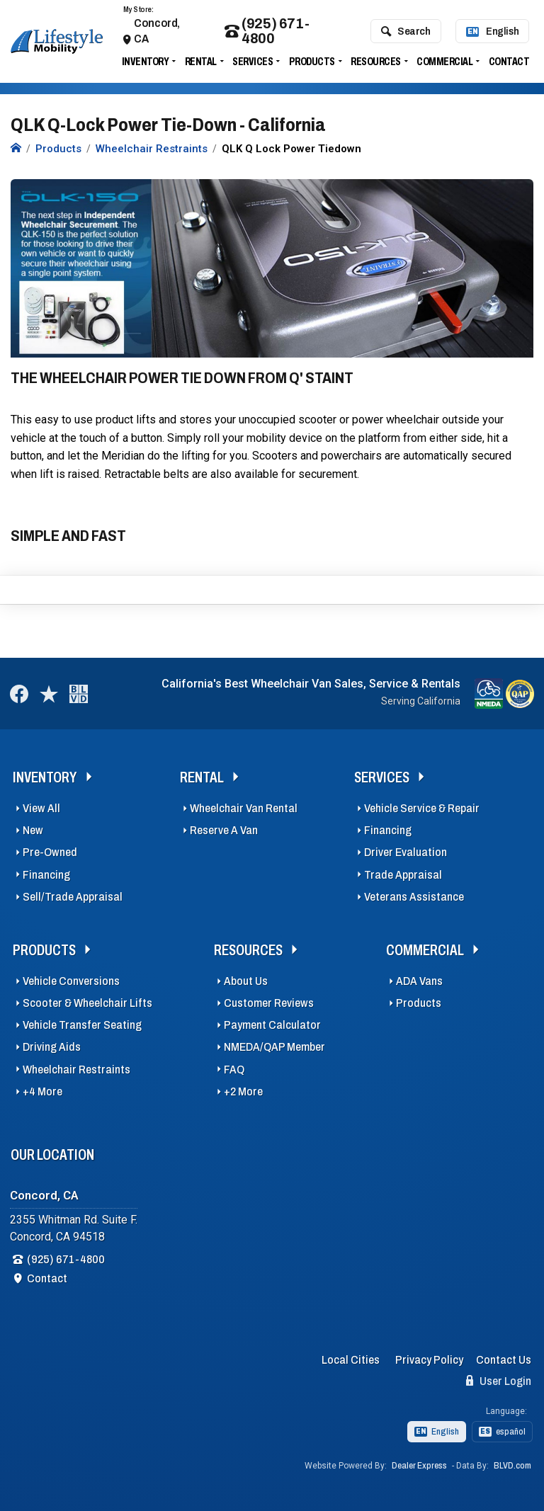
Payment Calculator (272, 1025)
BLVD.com (512, 1466)
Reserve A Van (224, 830)
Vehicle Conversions (71, 981)
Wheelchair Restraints (76, 1070)
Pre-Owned (50, 852)
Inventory (145, 61)
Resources (376, 61)
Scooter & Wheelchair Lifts (87, 1003)
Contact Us (503, 1360)
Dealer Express (419, 1466)
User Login (498, 1380)
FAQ (234, 1070)
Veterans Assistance (414, 897)
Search (405, 31)
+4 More (42, 1091)
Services (252, 61)
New (33, 830)
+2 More (243, 1091)
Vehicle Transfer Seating (82, 1025)
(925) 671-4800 (267, 31)
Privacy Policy (429, 1360)
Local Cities (351, 1360)
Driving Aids (52, 1047)
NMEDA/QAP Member (274, 1047)
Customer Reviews (269, 1003)
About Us (246, 981)
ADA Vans (419, 981)
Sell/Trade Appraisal (73, 897)
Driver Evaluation (405, 852)
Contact (509, 61)
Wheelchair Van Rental (244, 808)
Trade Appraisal (403, 875)
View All (41, 808)
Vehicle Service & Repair (422, 808)
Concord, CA (157, 31)
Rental (201, 61)
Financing (46, 875)
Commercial (444, 61)
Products (312, 61)
